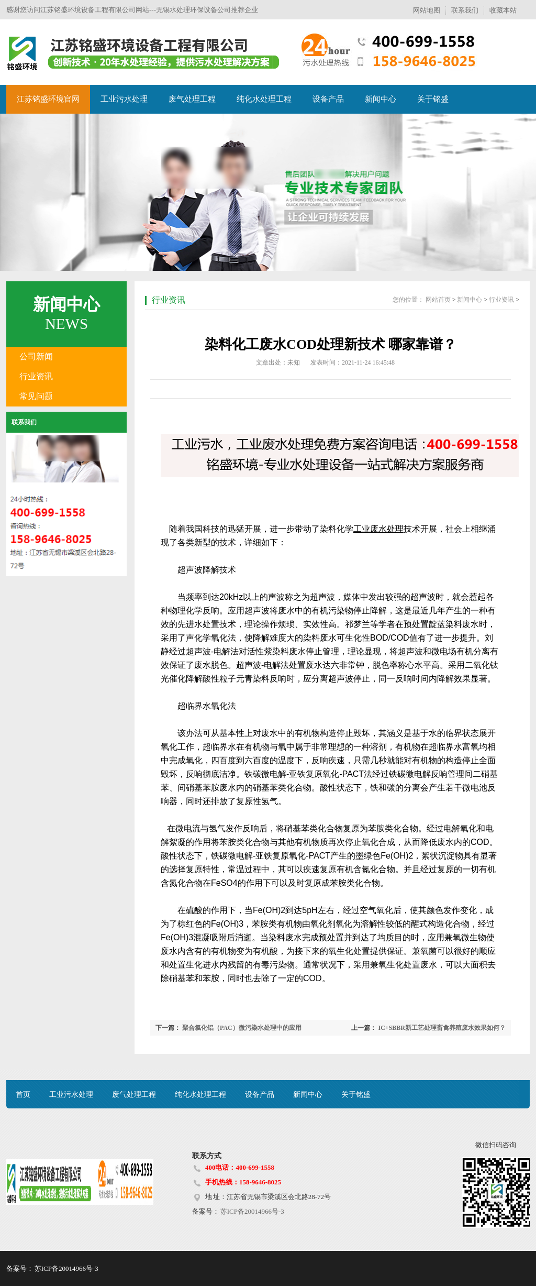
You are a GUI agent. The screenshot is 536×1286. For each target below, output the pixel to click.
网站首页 (438, 299)
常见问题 (36, 396)
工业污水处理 (124, 99)
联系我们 (464, 10)
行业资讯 (36, 376)
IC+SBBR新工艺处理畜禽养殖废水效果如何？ (442, 1027)
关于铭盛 (433, 99)
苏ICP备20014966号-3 (251, 1211)
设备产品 (328, 99)
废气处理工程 (192, 99)
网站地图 (426, 10)
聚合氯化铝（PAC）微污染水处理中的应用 (242, 1027)
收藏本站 (503, 10)
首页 (23, 1094)
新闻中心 (380, 99)
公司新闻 (36, 356)
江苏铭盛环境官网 (48, 99)
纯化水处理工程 (264, 99)
